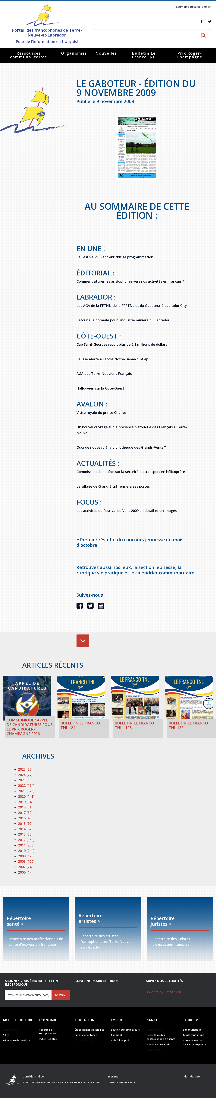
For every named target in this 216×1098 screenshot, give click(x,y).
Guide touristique (193, 1035)
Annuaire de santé (158, 1044)
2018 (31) (25, 807)
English (206, 6)
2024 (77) (25, 774)
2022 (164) (26, 785)
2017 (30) (25, 812)
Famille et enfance (86, 1035)
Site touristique (192, 1029)
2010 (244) (26, 850)
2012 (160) (26, 839)
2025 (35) (25, 769)
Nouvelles (106, 53)
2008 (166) (26, 861)
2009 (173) (26, 856)
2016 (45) (25, 818)
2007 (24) (25, 867)
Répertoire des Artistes (16, 1040)
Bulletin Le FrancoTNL (144, 55)
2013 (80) (25, 834)
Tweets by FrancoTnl (163, 992)
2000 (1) (24, 872)
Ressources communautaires (28, 55)
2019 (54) (25, 802)
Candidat (116, 1035)
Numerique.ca (128, 1082)
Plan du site (192, 1076)
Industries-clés (48, 1039)
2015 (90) (25, 823)
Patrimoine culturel (187, 6)
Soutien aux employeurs (125, 1029)
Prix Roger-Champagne (189, 55)
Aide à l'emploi (120, 1040)
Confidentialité (33, 1076)
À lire (6, 1035)
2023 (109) (26, 780)
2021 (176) (26, 791)
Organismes (74, 53)
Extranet (114, 1076)
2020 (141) (26, 796)
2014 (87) (25, 829)
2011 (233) (26, 845)
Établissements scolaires (89, 1029)
